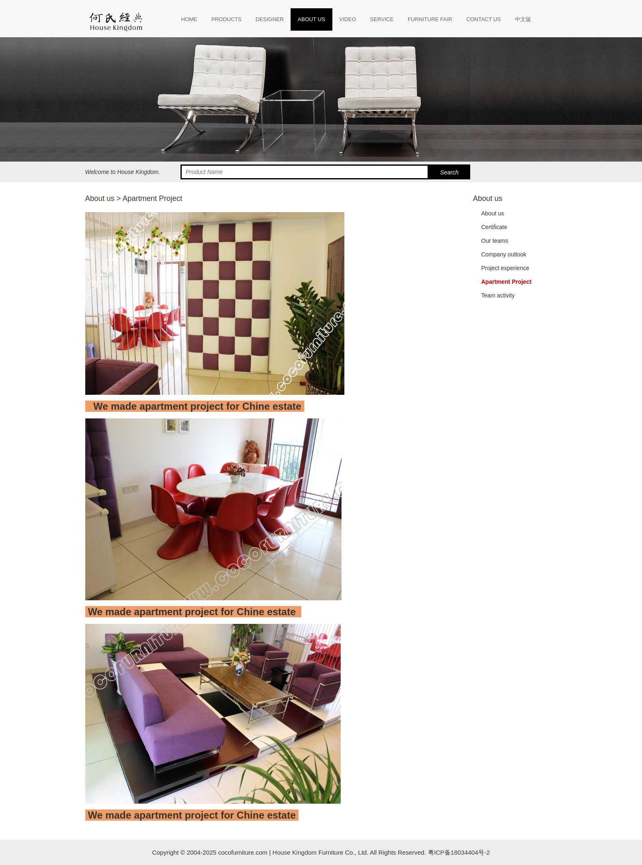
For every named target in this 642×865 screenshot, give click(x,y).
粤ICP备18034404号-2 (458, 852)
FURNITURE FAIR (430, 19)
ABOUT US (311, 19)
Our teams (494, 240)
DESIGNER (269, 19)
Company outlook (504, 254)
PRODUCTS (227, 19)
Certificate (494, 227)
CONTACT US (483, 19)
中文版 (523, 19)
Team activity (498, 295)
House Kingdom (294, 852)
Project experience (505, 268)
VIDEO (347, 19)
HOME (189, 19)
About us (100, 198)
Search (449, 172)
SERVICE (382, 19)
